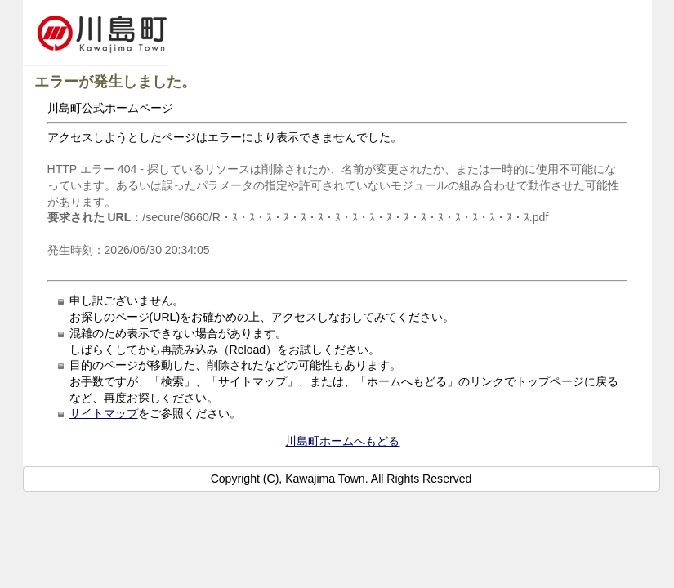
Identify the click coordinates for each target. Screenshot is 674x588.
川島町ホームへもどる (342, 441)
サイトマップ (103, 413)
